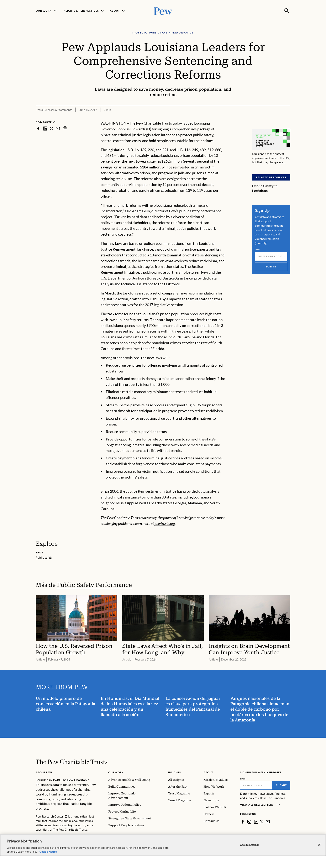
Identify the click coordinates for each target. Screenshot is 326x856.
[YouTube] (267, 821)
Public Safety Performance (94, 584)
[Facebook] (242, 821)
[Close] (319, 849)
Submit (271, 266)
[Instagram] (249, 821)
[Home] (71, 762)
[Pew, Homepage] (163, 10)
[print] (64, 128)
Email (258, 250)
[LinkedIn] (255, 821)
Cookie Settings (249, 849)
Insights (174, 772)
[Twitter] (262, 822)
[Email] (271, 256)
